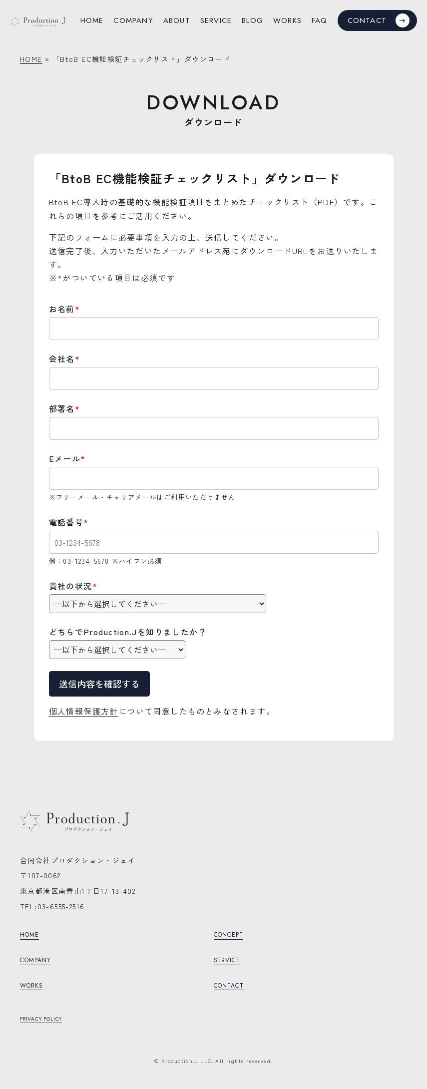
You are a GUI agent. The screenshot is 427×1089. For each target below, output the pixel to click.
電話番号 (69, 522)
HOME (31, 59)
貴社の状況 (73, 586)
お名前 (64, 309)
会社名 (64, 358)
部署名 (64, 408)
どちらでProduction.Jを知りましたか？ (128, 632)
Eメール (67, 458)
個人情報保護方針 (83, 711)
